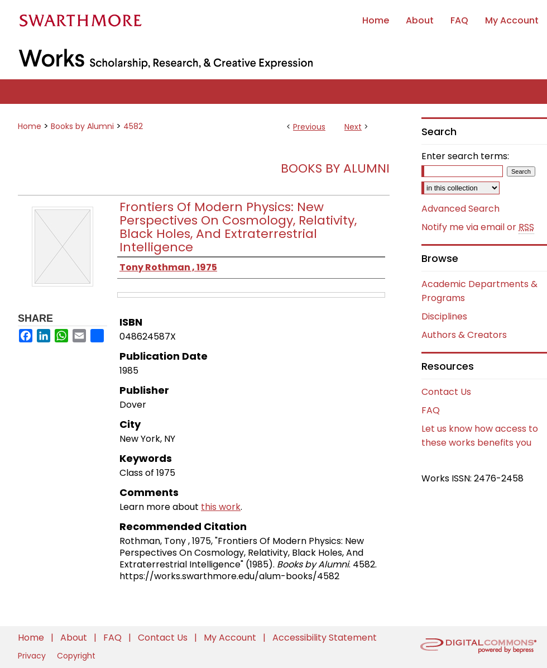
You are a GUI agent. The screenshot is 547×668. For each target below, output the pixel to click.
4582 (133, 126)
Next (353, 126)
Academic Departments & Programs (479, 291)
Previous (309, 126)
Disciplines (444, 316)
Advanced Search (460, 208)
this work (221, 506)
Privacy (33, 655)
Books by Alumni (82, 126)
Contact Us (446, 391)
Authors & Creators (464, 334)
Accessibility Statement (324, 637)
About (74, 637)
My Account (231, 637)
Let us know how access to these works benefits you (479, 435)
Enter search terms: (465, 156)
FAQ (430, 410)
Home (29, 126)
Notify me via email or (477, 227)
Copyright (76, 655)
